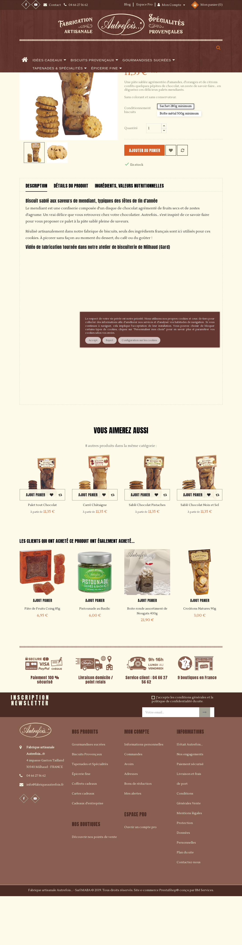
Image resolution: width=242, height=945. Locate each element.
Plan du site (185, 901)
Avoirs (129, 813)
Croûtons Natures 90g (199, 657)
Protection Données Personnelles (186, 881)
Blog (127, 5)
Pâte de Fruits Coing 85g (42, 657)
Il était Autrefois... (190, 793)
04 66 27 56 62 (36, 824)
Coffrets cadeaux (84, 832)
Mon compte (136, 779)
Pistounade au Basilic (94, 657)
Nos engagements (190, 803)
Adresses (131, 822)
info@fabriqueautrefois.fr (45, 833)
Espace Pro (144, 5)
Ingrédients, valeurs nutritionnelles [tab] (129, 234)
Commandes (133, 803)
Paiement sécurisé (190, 813)
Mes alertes (132, 842)
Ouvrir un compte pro (140, 876)
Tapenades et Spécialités (90, 813)
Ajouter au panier (151, 199)
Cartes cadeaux (83, 842)
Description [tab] (36, 234)
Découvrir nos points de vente (94, 885)
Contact (55, 5)
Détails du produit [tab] (71, 234)
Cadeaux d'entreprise (87, 852)
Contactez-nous (189, 911)
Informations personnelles (143, 793)
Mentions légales (189, 862)
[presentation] (100, 749)
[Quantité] (153, 176)
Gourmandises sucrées (88, 793)
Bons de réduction (138, 832)
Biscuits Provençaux (87, 803)
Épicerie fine (81, 822)
